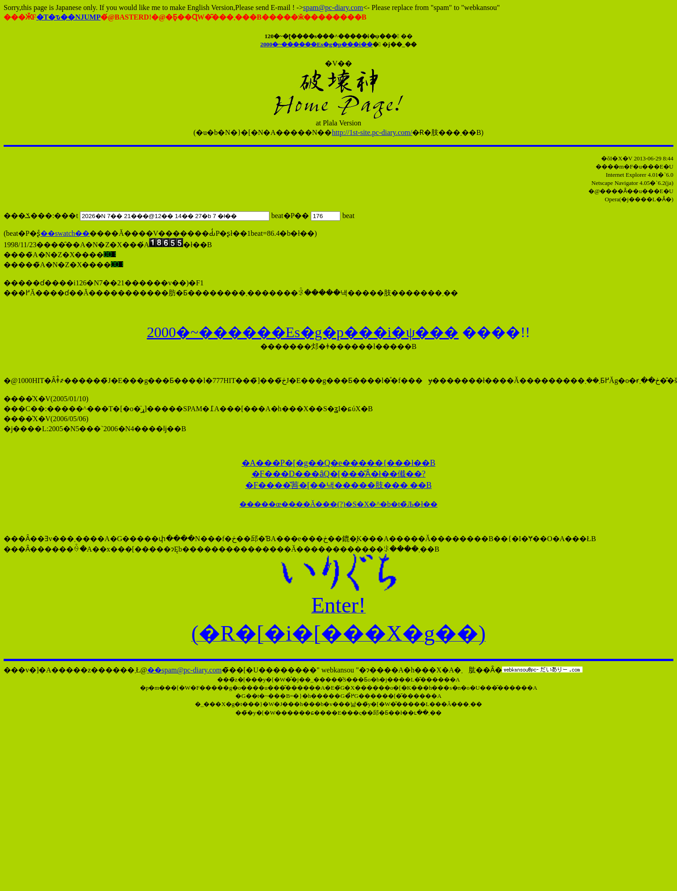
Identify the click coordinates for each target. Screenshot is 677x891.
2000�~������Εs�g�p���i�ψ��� (302, 332)
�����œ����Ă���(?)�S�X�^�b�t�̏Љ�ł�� (338, 504)
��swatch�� (65, 233)
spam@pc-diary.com (333, 7)
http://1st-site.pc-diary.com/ (372, 132)
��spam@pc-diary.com (184, 670)
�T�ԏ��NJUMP (68, 17)
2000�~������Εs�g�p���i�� (316, 44)
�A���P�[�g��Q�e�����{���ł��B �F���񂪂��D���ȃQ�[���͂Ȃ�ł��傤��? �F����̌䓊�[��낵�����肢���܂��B (339, 474)
